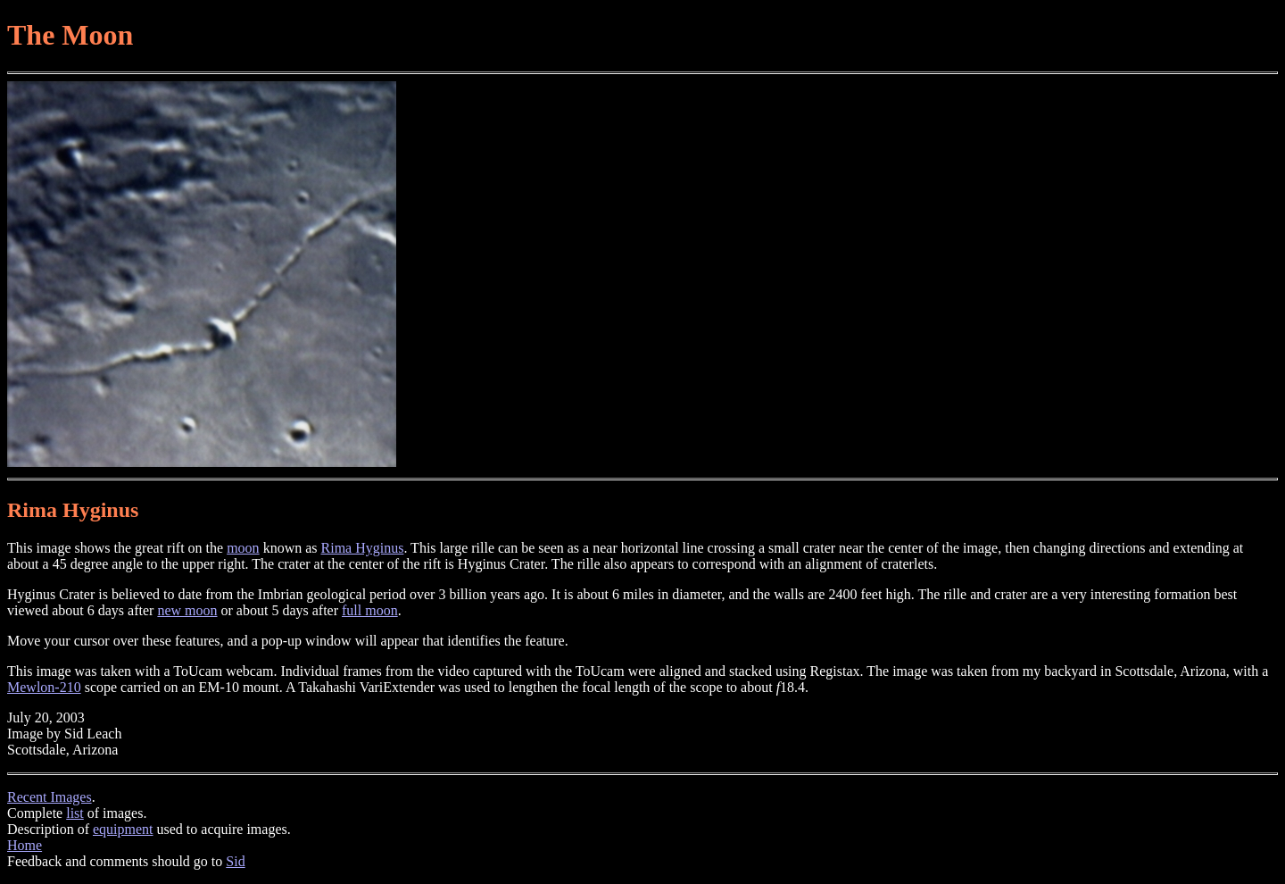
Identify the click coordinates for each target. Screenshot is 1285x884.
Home (24, 845)
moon (243, 547)
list (75, 813)
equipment (123, 829)
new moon (187, 610)
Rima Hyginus (362, 547)
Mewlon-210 (44, 687)
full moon (370, 610)
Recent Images (49, 797)
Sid (235, 861)
